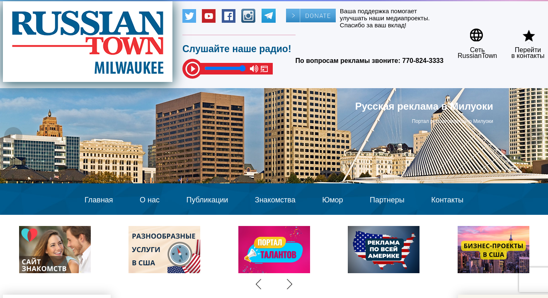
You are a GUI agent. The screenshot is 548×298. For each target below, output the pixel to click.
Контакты (447, 200)
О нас (150, 200)
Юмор (332, 200)
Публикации (207, 200)
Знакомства (275, 200)
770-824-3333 (423, 60)
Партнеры (387, 200)
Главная (99, 200)
